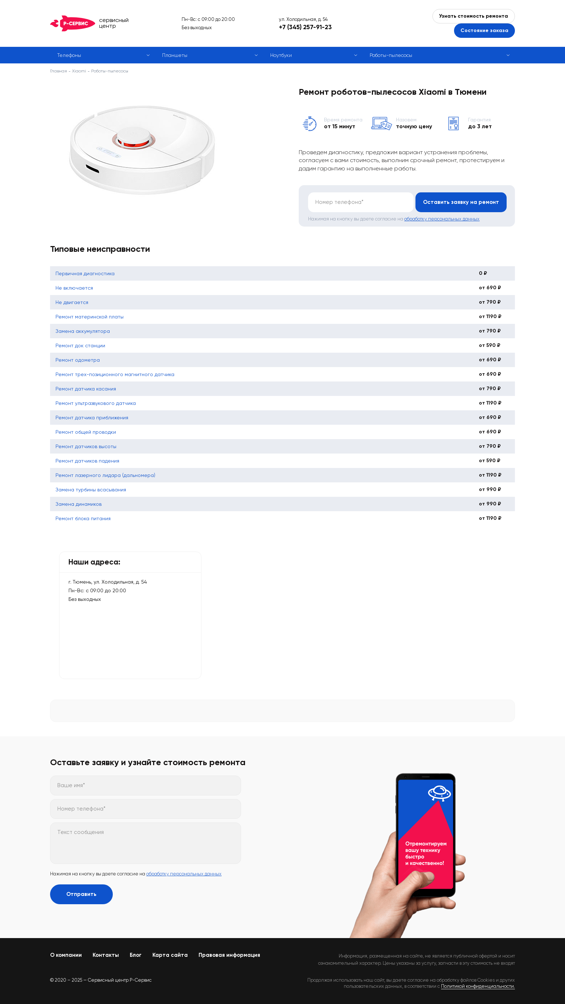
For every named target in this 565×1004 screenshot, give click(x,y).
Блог (136, 955)
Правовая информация (229, 955)
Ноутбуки (281, 55)
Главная (58, 71)
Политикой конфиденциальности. (478, 986)
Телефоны (69, 55)
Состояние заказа (484, 30)
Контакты (106, 955)
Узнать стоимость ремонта (473, 16)
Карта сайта (170, 955)
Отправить (81, 894)
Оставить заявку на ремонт (461, 202)
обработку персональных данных (442, 219)
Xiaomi (79, 71)
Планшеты (174, 55)
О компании (66, 955)
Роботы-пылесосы (391, 55)
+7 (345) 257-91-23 (305, 27)
